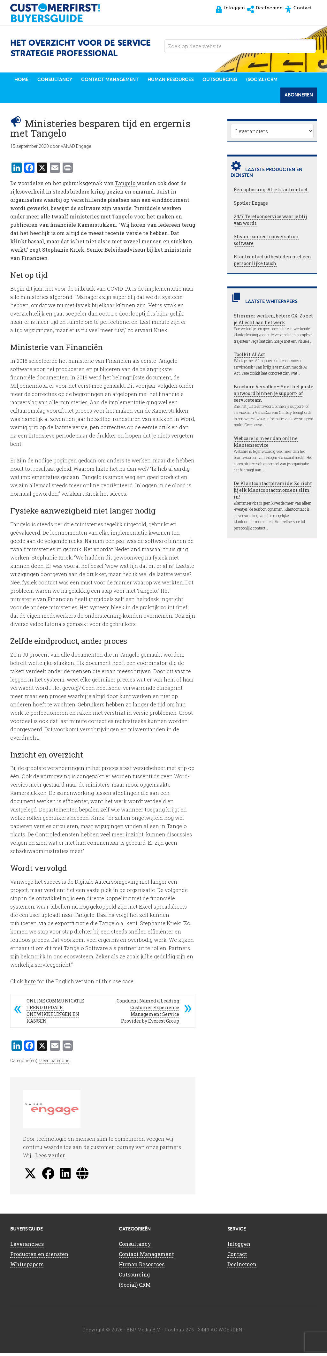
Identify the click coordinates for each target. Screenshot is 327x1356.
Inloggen (238, 1247)
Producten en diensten (39, 1257)
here (30, 984)
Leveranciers (27, 1247)
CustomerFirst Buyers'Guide (61, 12)
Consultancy (135, 1247)
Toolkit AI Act (249, 357)
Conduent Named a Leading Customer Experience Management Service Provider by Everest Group (148, 1014)
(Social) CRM (135, 1287)
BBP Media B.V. (144, 1333)
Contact (237, 1257)
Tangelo (126, 186)
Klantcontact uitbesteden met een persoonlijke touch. (272, 263)
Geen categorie (54, 1063)
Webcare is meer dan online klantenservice (266, 444)
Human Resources (141, 1267)
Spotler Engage (251, 206)
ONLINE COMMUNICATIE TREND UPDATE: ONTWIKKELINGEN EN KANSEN (55, 1014)
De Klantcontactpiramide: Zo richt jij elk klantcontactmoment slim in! (273, 493)
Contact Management (146, 1257)
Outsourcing (134, 1277)
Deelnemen (241, 1267)
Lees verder (50, 1158)
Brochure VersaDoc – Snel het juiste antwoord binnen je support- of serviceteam (273, 396)
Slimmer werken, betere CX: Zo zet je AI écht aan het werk (273, 322)
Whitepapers (26, 1267)
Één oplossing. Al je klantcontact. (271, 193)
